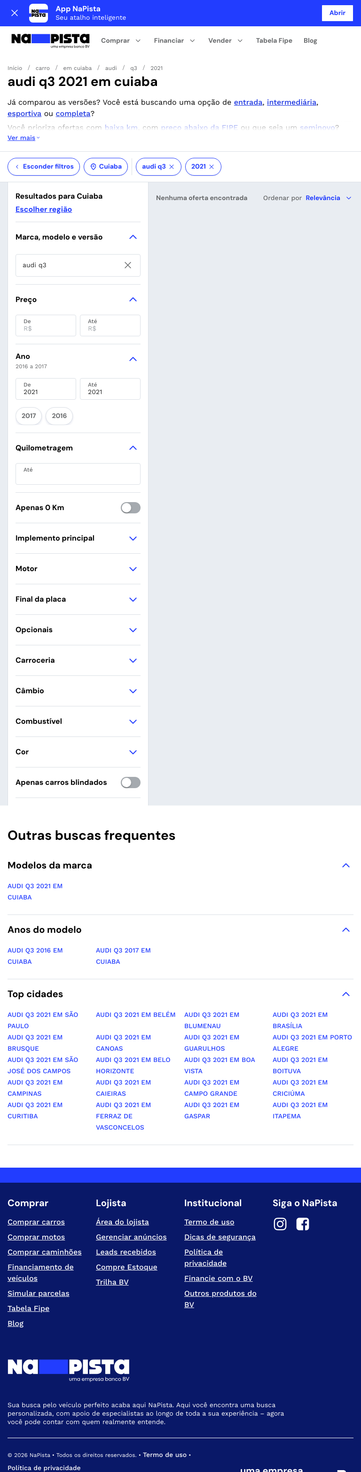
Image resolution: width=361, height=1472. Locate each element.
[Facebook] (302, 1186)
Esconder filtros (44, 133)
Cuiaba (106, 133)
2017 (26, 379)
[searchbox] (78, 231)
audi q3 (158, 133)
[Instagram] (280, 1186)
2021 (203, 133)
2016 (50, 379)
